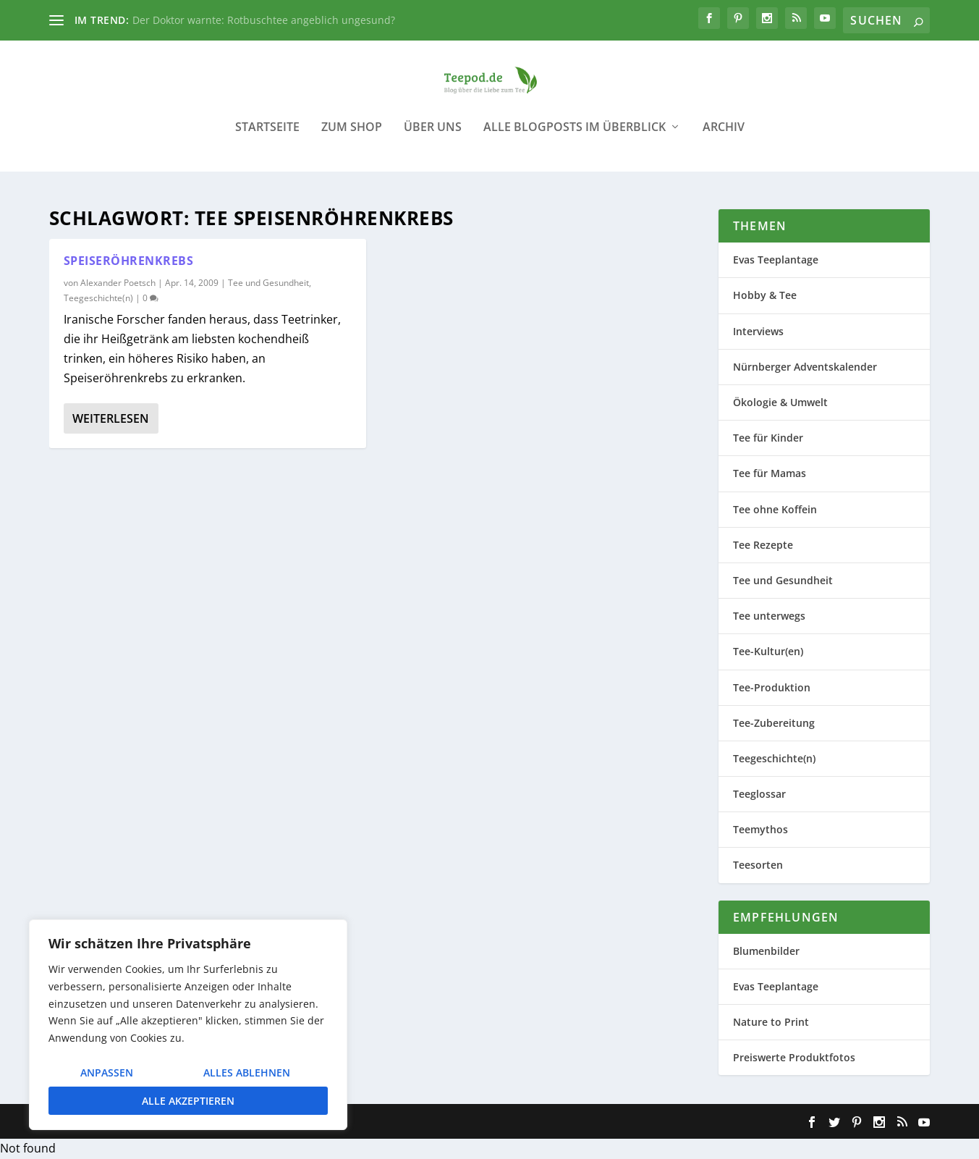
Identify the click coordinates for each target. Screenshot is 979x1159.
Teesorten (758, 865)
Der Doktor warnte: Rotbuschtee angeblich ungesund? (263, 20)
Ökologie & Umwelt (780, 403)
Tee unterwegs (769, 616)
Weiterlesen (110, 418)
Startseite (267, 137)
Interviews (758, 331)
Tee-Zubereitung (774, 723)
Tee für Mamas (769, 474)
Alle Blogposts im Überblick (574, 137)
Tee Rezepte (763, 545)
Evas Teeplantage (775, 260)
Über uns (433, 137)
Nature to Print (771, 1022)
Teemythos (760, 830)
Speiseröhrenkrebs (129, 261)
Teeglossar (759, 794)
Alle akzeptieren (188, 1101)
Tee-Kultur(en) (768, 652)
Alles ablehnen (246, 1072)
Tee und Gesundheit (268, 283)
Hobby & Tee (765, 296)
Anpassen (106, 1072)
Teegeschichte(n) (98, 298)
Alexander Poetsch (118, 283)
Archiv (724, 137)
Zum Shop (351, 137)
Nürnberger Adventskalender (805, 367)
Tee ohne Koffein (775, 509)
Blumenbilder (766, 951)
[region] (188, 1024)
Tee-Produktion (771, 687)
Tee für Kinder (768, 438)
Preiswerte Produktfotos (794, 1058)
